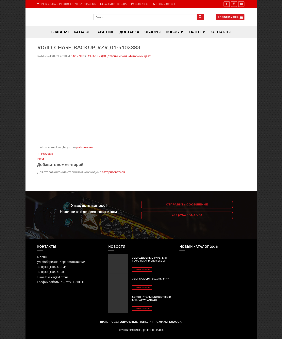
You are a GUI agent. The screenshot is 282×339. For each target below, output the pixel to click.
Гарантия (104, 32)
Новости (175, 32)
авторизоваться (113, 172)
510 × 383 (77, 56)
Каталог (82, 32)
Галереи (197, 32)
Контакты (221, 32)
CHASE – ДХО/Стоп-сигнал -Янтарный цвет (119, 56)
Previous (45, 153)
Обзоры (152, 32)
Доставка (129, 32)
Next (42, 159)
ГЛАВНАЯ (60, 32)
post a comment (84, 147)
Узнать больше (142, 269)
